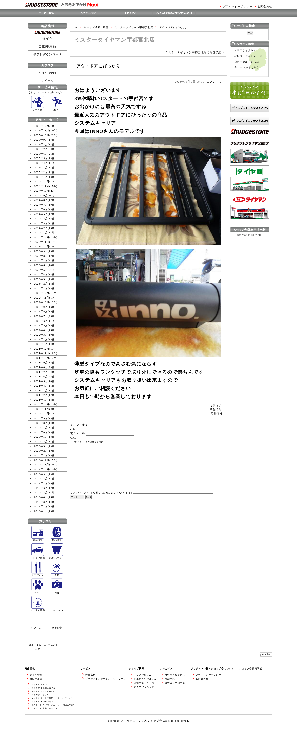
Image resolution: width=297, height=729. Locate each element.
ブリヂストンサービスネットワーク (105, 678)
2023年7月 (41, 260)
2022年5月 (41, 325)
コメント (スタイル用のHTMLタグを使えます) (101, 492)
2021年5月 (41, 381)
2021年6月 (41, 376)
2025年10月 (42, 135)
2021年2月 (41, 395)
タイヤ (47, 39)
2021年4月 (41, 385)
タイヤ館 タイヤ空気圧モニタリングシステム (53, 698)
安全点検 (90, 674)
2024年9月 (41, 195)
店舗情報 (217, 413)
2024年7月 (41, 204)
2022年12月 (42, 292)
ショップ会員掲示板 (250, 668)
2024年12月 (42, 181)
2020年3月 (41, 446)
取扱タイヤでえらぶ (145, 678)
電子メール (77, 433)
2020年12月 (42, 404)
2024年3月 (41, 223)
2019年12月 (42, 460)
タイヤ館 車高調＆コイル (43, 688)
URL (73, 437)
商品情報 (216, 409)
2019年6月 (41, 487)
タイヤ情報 (36, 674)
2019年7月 (41, 483)
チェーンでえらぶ (144, 686)
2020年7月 (41, 427)
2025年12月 (42, 125)
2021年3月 (41, 390)
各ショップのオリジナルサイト (249, 102)
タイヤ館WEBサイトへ (245, 195)
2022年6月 (41, 320)
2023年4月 (41, 274)
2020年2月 (41, 450)
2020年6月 (41, 432)
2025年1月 (41, 176)
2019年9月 (41, 474)
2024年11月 (42, 186)
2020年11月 (42, 409)
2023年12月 (42, 237)
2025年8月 (41, 144)
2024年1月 (41, 232)
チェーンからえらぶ (246, 67)
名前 (73, 428)
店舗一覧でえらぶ (144, 682)
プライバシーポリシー (237, 6)
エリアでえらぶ (143, 674)
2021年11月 (42, 353)
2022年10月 (42, 302)
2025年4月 (41, 162)
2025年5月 (41, 158)
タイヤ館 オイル (39, 685)
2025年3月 (41, 167)
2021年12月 (42, 348)
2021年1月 (41, 399)
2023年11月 (42, 241)
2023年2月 (41, 283)
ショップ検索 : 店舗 (96, 27)
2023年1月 (41, 288)
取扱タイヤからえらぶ (248, 56)
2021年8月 (41, 367)
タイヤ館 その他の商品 (42, 702)
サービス (85, 668)
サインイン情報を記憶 (88, 441)
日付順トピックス (175, 674)
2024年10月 (42, 190)
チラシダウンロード (47, 54)
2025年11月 (42, 130)
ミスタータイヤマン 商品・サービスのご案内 (53, 705)
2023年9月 (41, 251)
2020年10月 (42, 413)
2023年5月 (41, 269)
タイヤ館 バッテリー (41, 695)
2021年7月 (41, 371)
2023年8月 (41, 255)
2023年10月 (42, 246)
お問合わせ (265, 6)
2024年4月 (41, 218)
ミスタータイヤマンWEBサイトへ (248, 225)
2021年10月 (42, 357)
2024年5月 (41, 214)
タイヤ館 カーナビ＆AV (42, 691)
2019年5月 (41, 492)
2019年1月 (41, 511)
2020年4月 (41, 441)
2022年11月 (42, 297)
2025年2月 (41, 172)
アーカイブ (166, 668)
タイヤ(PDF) (47, 72)
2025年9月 (41, 139)
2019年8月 (41, 478)
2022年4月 (41, 330)
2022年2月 (41, 339)
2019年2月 (41, 506)
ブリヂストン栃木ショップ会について (212, 668)
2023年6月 (41, 265)
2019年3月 (41, 501)
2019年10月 (42, 469)
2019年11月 (42, 464)
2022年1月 (41, 343)
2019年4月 (41, 497)
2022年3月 (41, 334)
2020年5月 (41, 436)
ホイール (47, 80)
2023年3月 (41, 279)
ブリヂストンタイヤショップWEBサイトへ (249, 169)
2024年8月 (41, 200)
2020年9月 (41, 418)
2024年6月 (41, 209)
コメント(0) (215, 81)
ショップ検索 (136, 668)
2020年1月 (41, 455)
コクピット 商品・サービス (44, 708)
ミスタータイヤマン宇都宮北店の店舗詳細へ (194, 52)
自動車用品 (48, 46)
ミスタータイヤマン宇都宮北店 (134, 27)
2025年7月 (41, 148)
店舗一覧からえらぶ (246, 62)
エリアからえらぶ (245, 50)
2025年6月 (41, 153)
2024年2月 (41, 228)
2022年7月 (41, 316)
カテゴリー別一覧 (175, 682)
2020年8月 (41, 423)
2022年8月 (41, 311)
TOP (75, 27)
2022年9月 (41, 306)
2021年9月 (41, 362)
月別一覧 (170, 678)
